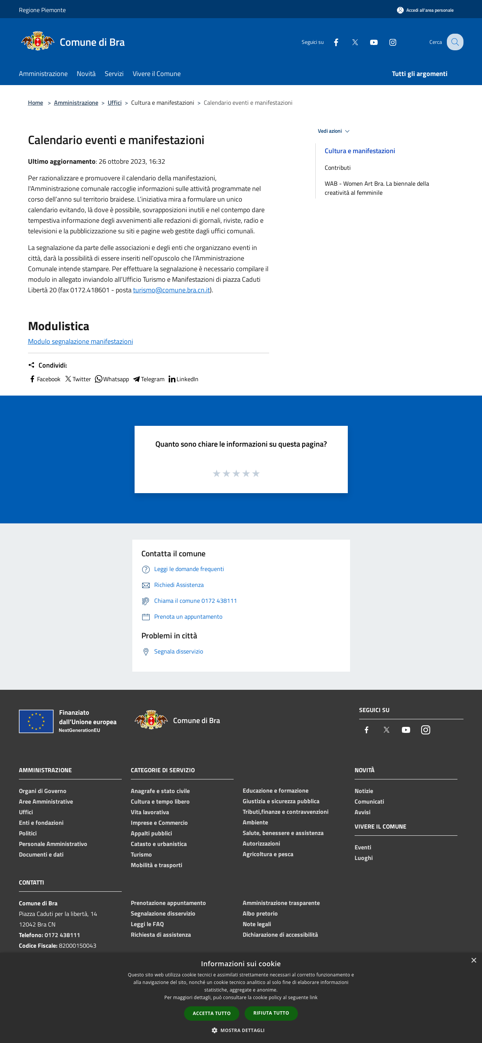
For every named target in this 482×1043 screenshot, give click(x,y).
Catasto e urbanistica (159, 843)
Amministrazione (76, 102)
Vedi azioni (335, 131)
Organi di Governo (43, 790)
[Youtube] (368, 42)
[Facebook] (330, 42)
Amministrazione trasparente (281, 902)
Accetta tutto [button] (212, 1013)
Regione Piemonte (42, 9)
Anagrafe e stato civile (160, 790)
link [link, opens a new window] (314, 997)
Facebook (44, 378)
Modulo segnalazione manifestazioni (80, 341)
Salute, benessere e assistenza (283, 832)
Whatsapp (111, 378)
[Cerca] (454, 42)
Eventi (363, 847)
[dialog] (241, 998)
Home (35, 102)
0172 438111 (62, 934)
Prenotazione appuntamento (168, 902)
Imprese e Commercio (159, 822)
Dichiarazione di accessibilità (280, 934)
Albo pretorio (260, 913)
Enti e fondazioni (41, 822)
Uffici (115, 102)
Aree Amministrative (46, 801)
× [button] (473, 961)
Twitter (77, 378)
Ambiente (255, 822)
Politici (28, 833)
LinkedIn (182, 378)
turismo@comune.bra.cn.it (171, 290)
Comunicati (369, 801)
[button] (241, 1030)
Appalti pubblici (151, 833)
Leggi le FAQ (147, 923)
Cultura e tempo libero (160, 801)
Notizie (364, 790)
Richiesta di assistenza (161, 934)
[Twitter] (349, 42)
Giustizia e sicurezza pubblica (281, 801)
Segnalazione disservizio (163, 913)
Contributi (338, 167)
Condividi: (47, 365)
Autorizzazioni (261, 843)
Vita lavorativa (150, 811)
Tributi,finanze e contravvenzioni (286, 811)
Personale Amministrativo (53, 843)
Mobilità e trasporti (156, 864)
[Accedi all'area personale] (425, 10)
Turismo (141, 854)
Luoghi (364, 857)
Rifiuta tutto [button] (271, 1013)
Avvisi (362, 811)
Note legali (257, 923)
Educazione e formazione (275, 790)
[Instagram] (387, 42)
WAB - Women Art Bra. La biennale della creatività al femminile (377, 188)
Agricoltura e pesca (268, 853)
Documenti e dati (41, 854)
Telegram (148, 378)
